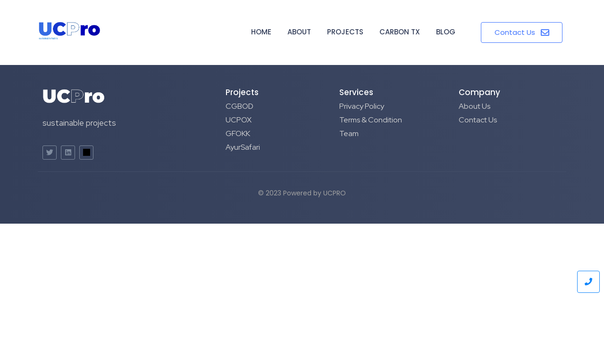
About (299, 32)
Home (261, 32)
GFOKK (238, 133)
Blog (445, 32)
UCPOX (239, 120)
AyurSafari (243, 147)
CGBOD (239, 106)
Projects (345, 32)
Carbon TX (399, 32)
